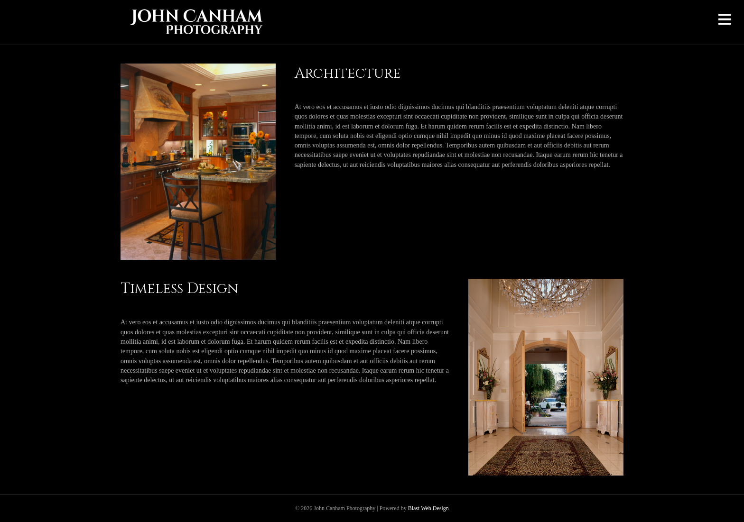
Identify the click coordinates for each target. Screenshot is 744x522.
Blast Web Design (428, 508)
